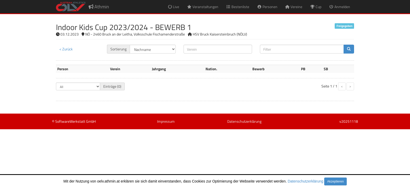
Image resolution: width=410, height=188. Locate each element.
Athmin (99, 6)
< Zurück (66, 49)
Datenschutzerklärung (305, 181)
